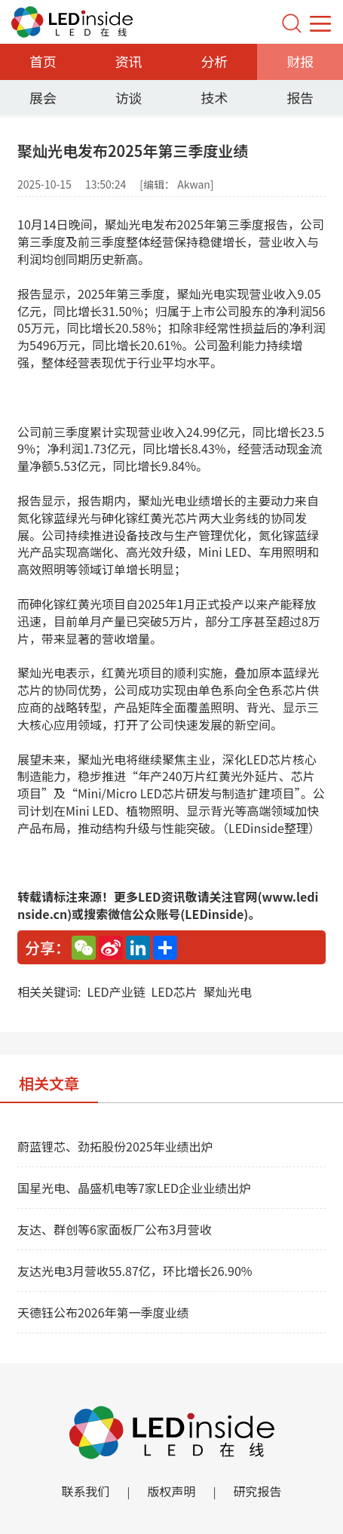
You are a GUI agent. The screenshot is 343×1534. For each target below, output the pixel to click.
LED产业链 (116, 991)
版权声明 (171, 1491)
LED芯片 (175, 991)
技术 (214, 97)
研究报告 (258, 1491)
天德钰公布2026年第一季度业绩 (103, 1312)
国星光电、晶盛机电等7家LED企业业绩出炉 (134, 1188)
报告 (300, 97)
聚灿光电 (228, 991)
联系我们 (85, 1491)
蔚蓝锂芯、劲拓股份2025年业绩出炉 (115, 1146)
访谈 (128, 97)
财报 (300, 61)
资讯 (128, 61)
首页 (43, 61)
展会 (43, 97)
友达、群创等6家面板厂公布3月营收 (114, 1229)
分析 (214, 61)
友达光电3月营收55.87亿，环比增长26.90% (135, 1271)
